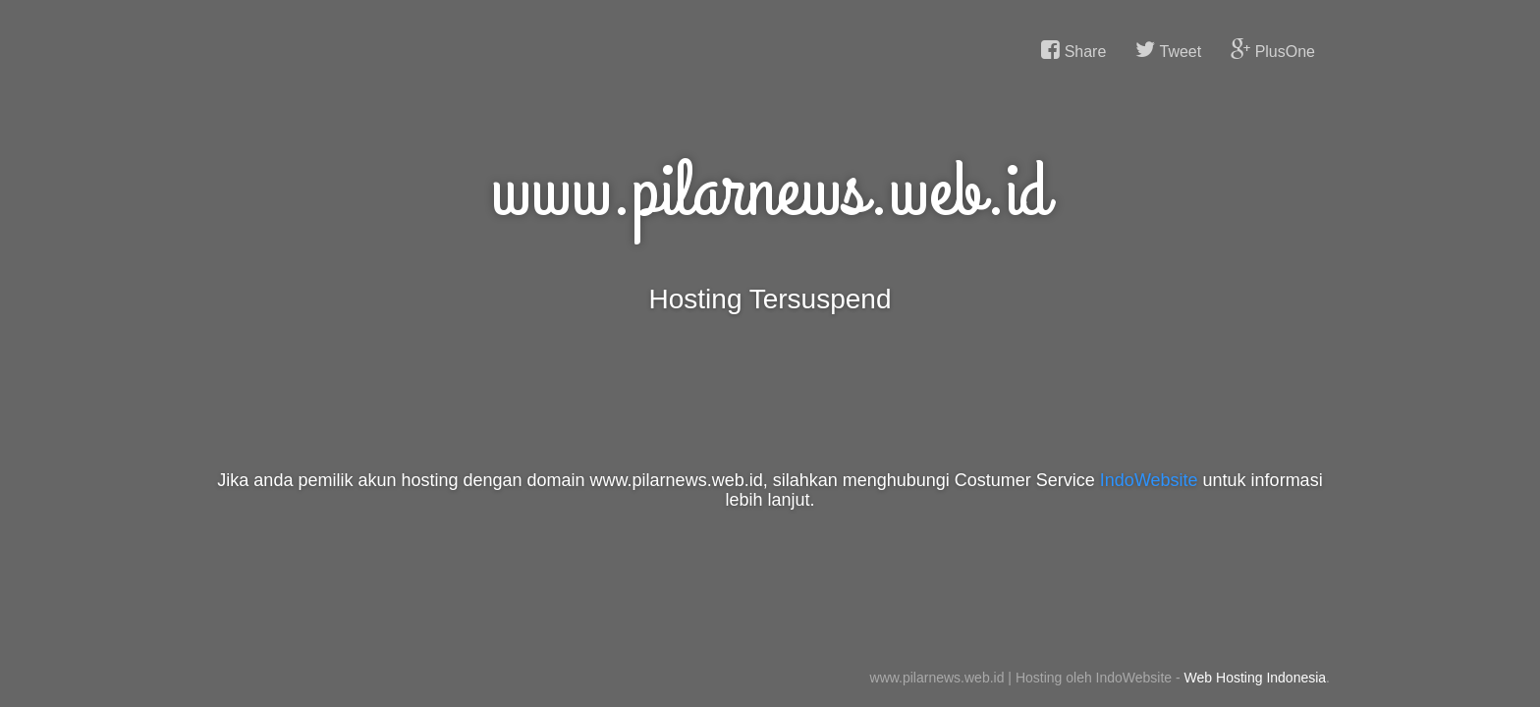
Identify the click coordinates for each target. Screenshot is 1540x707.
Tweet (1168, 50)
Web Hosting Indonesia (1255, 677)
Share (1073, 50)
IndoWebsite (1149, 480)
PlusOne (1273, 50)
